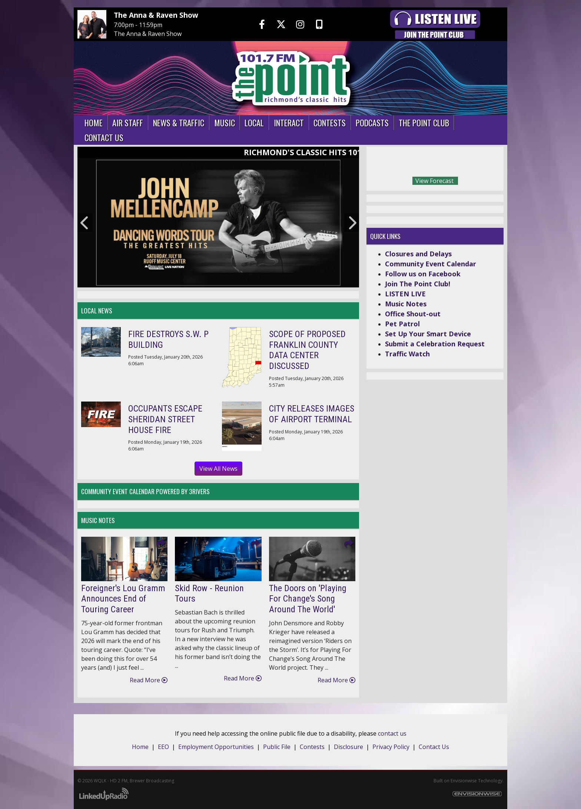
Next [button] (351, 222)
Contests (312, 747)
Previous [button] (84, 222)
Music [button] (224, 122)
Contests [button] (329, 122)
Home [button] (93, 122)
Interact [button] (289, 122)
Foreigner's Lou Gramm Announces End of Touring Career (123, 599)
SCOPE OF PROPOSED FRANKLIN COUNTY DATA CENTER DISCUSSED (307, 350)
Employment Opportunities (216, 747)
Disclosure (348, 747)
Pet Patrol (402, 323)
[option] (218, 222)
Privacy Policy (390, 747)
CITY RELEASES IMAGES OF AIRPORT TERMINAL (311, 414)
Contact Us (434, 747)
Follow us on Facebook (423, 273)
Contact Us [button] (103, 137)
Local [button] (254, 122)
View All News (218, 469)
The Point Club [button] (424, 122)
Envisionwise (464, 781)
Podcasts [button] (372, 122)
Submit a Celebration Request (435, 343)
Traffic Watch (407, 353)
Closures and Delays (418, 253)
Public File (276, 747)
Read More (148, 680)
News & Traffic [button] (178, 122)
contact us (392, 733)
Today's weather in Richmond (487, 163)
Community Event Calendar (430, 263)
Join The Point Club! (417, 283)
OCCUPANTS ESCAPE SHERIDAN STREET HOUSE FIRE (165, 419)
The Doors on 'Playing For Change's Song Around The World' (307, 599)
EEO (163, 747)
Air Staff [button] (127, 122)
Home (140, 747)
